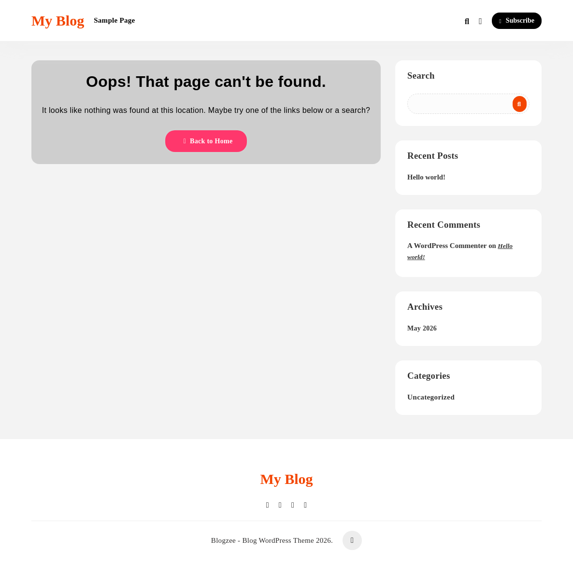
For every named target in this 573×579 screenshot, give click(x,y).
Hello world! (426, 177)
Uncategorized (431, 397)
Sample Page (114, 20)
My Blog (57, 20)
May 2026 (422, 328)
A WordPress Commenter (447, 245)
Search (421, 75)
